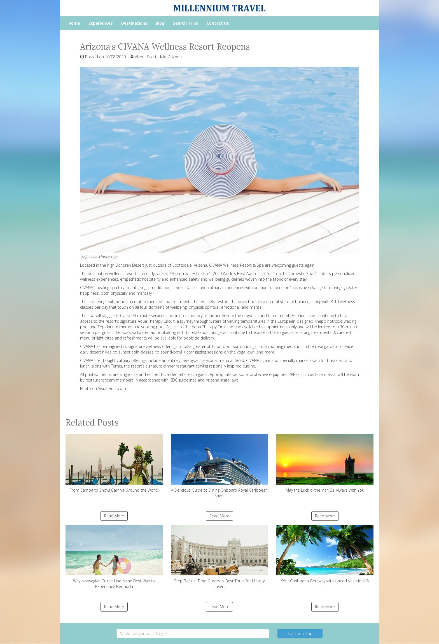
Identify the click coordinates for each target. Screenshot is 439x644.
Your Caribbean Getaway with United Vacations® (324, 554)
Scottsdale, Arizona (164, 56)
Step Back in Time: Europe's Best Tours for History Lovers (219, 557)
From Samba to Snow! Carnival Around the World (114, 463)
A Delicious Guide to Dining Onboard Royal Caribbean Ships (219, 466)
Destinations (134, 23)
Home (74, 23)
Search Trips (185, 23)
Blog (160, 23)
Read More (114, 516)
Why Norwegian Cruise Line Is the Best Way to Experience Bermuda (114, 557)
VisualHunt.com (112, 388)
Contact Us (218, 23)
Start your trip (300, 633)
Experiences (100, 23)
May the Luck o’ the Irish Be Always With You (324, 463)
